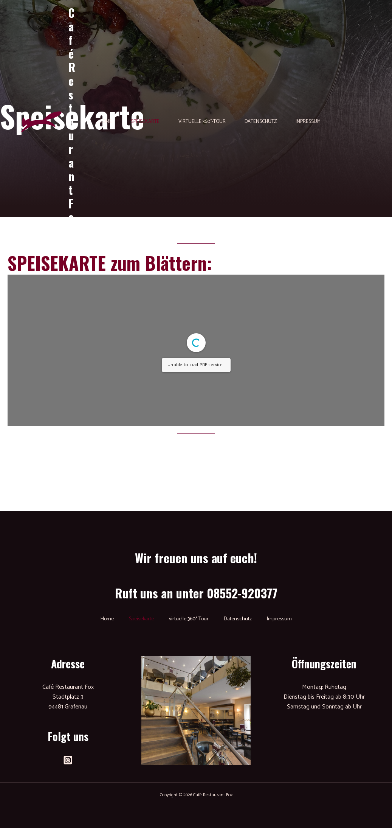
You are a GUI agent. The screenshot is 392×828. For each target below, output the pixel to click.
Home (105, 122)
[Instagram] (68, 760)
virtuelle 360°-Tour (202, 122)
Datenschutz (261, 122)
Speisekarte (145, 122)
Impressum (308, 122)
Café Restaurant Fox (71, 121)
